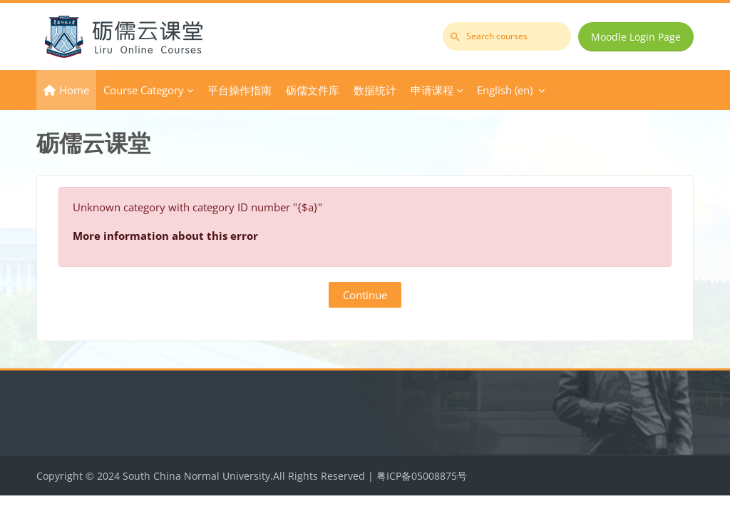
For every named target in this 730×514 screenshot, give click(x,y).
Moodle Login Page (636, 37)
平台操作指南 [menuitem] (239, 90)
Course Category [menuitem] (143, 90)
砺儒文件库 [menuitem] (312, 90)
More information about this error (165, 235)
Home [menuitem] (74, 90)
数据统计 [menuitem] (375, 90)
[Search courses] (507, 36)
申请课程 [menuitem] (432, 90)
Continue (365, 295)
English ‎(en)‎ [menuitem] (505, 90)
